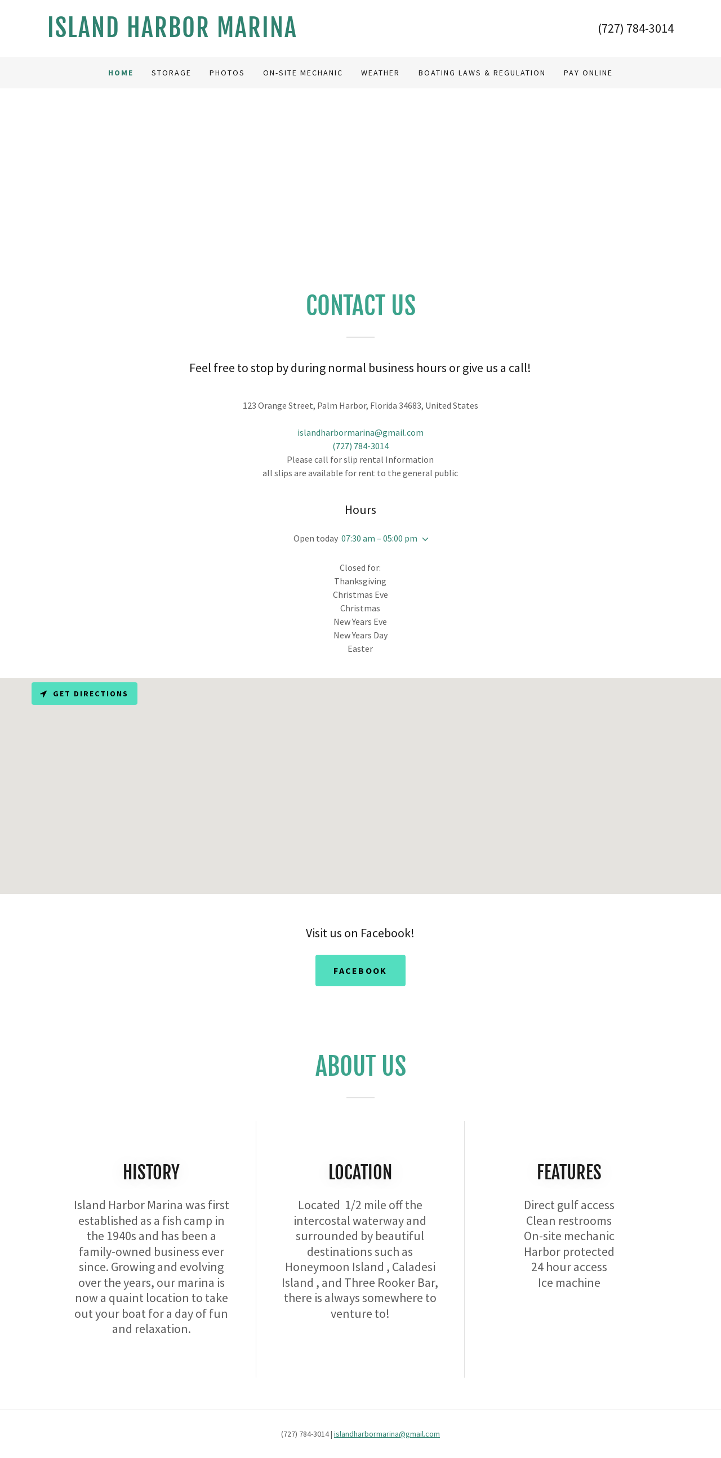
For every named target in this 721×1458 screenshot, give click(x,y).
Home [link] (120, 73)
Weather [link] (380, 73)
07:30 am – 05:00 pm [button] (379, 538)
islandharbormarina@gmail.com (387, 1434)
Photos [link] (227, 73)
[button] (423, 539)
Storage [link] (172, 73)
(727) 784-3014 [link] (636, 28)
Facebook (360, 970)
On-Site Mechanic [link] (303, 73)
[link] (203, 33)
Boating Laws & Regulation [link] (482, 73)
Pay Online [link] (588, 73)
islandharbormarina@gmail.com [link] (360, 432)
